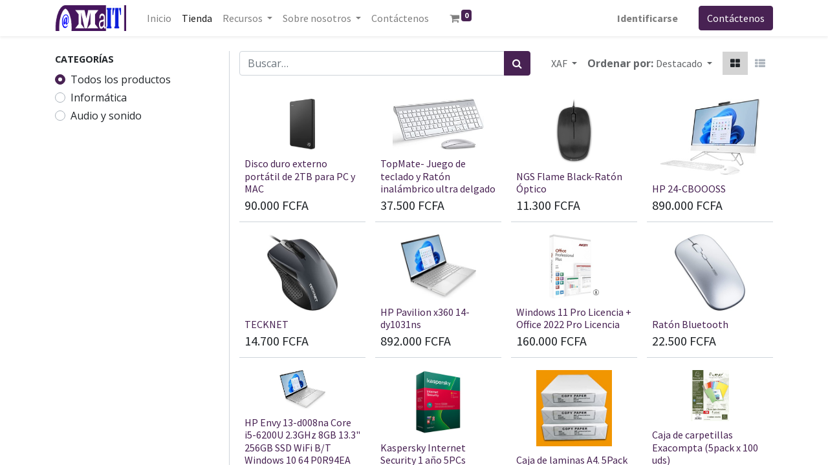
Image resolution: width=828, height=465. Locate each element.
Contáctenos (736, 18)
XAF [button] (560, 63)
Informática (99, 97)
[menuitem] (159, 18)
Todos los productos (121, 79)
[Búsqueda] (517, 63)
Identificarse (647, 18)
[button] (684, 63)
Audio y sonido (106, 115)
